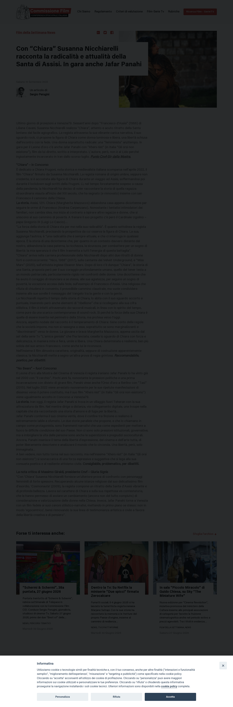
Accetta (170, 696)
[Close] (223, 665)
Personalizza (62, 696)
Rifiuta (116, 696)
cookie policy (169, 686)
